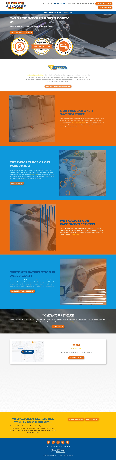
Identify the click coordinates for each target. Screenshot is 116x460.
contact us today (69, 321)
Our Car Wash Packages (21, 32)
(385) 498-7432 (76, 348)
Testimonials (81, 3)
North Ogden (77, 234)
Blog (68, 446)
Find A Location (104, 3)
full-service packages (76, 122)
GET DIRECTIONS (76, 358)
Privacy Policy (62, 446)
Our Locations (59, 3)
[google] (58, 442)
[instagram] (53, 442)
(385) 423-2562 (60, 452)
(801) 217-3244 (61, 450)
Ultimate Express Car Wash (36, 77)
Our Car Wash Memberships (58, 88)
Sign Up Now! (105, 7)
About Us (71, 3)
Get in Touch (54, 446)
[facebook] (48, 442)
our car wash (31, 174)
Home (47, 446)
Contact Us (58, 327)
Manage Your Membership (24, 291)
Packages (47, 3)
